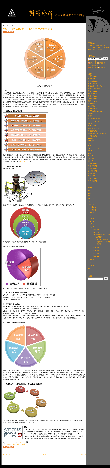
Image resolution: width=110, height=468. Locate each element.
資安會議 (22, 444)
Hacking (91, 123)
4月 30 (94, 229)
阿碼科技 (98, 45)
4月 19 (94, 247)
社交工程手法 (92, 83)
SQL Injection (92, 118)
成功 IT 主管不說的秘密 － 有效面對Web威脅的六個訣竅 (27, 29)
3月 (91, 260)
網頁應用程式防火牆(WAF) (96, 133)
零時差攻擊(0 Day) (94, 111)
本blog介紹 (98, 49)
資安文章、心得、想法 (13, 444)
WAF (90, 153)
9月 (91, 213)
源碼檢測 (91, 101)
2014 (90, 193)
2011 (90, 199)
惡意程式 (91, 166)
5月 (91, 224)
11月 (91, 210)
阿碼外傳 (91, 45)
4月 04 (94, 256)
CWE (90, 143)
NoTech (90, 126)
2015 (90, 190)
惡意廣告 (91, 163)
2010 (90, 201)
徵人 (89, 161)
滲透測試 (91, 131)
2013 (90, 196)
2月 (91, 262)
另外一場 (22, 162)
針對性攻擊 (92, 176)
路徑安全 (91, 108)
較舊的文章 (82, 454)
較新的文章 (6, 454)
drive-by (91, 113)
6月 (91, 221)
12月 (91, 207)
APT (89, 138)
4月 (91, 227)
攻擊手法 (91, 76)
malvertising (92, 121)
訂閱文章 (92, 63)
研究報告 (91, 91)
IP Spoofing (92, 103)
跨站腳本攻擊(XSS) (94, 88)
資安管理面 (92, 173)
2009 (90, 204)
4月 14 (94, 250)
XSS (89, 156)
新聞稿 (90, 116)
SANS (90, 151)
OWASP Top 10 (93, 148)
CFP (89, 141)
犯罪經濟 (91, 168)
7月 (91, 218)
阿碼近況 (91, 181)
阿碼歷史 (91, 136)
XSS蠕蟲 (91, 98)
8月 (91, 215)
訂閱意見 (101, 63)
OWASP (91, 146)
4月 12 (94, 253)
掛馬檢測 (91, 93)
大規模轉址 (92, 106)
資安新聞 (91, 171)
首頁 (44, 454)
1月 (91, 265)
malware (91, 158)
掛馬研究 (91, 78)
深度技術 (91, 96)
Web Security (92, 128)
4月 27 (94, 232)
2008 (90, 269)
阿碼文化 (91, 178)
